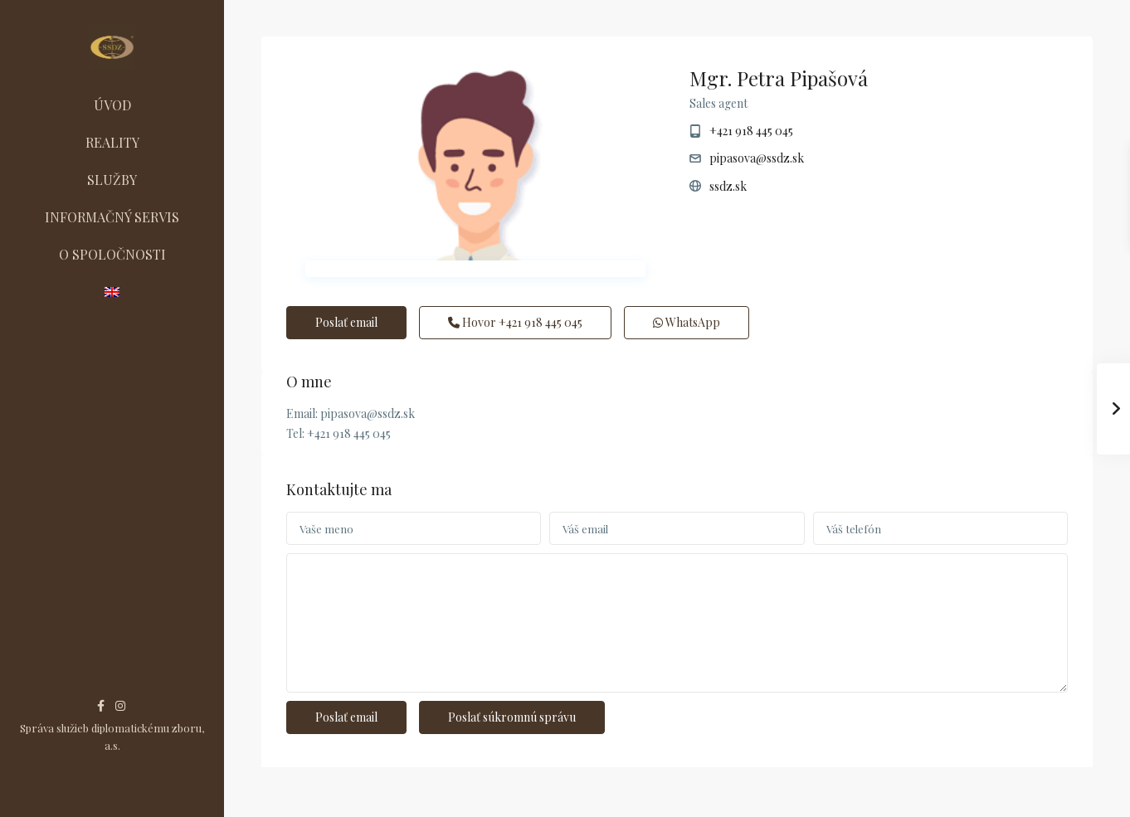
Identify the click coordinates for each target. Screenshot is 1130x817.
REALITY (112, 142)
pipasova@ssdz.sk (756, 158)
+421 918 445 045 (751, 131)
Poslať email (346, 322)
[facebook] (101, 705)
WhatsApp (686, 322)
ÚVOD (112, 105)
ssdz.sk (728, 186)
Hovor (515, 322)
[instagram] (120, 705)
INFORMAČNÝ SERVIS (112, 217)
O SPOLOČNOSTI (112, 254)
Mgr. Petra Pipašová (778, 78)
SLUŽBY (112, 179)
